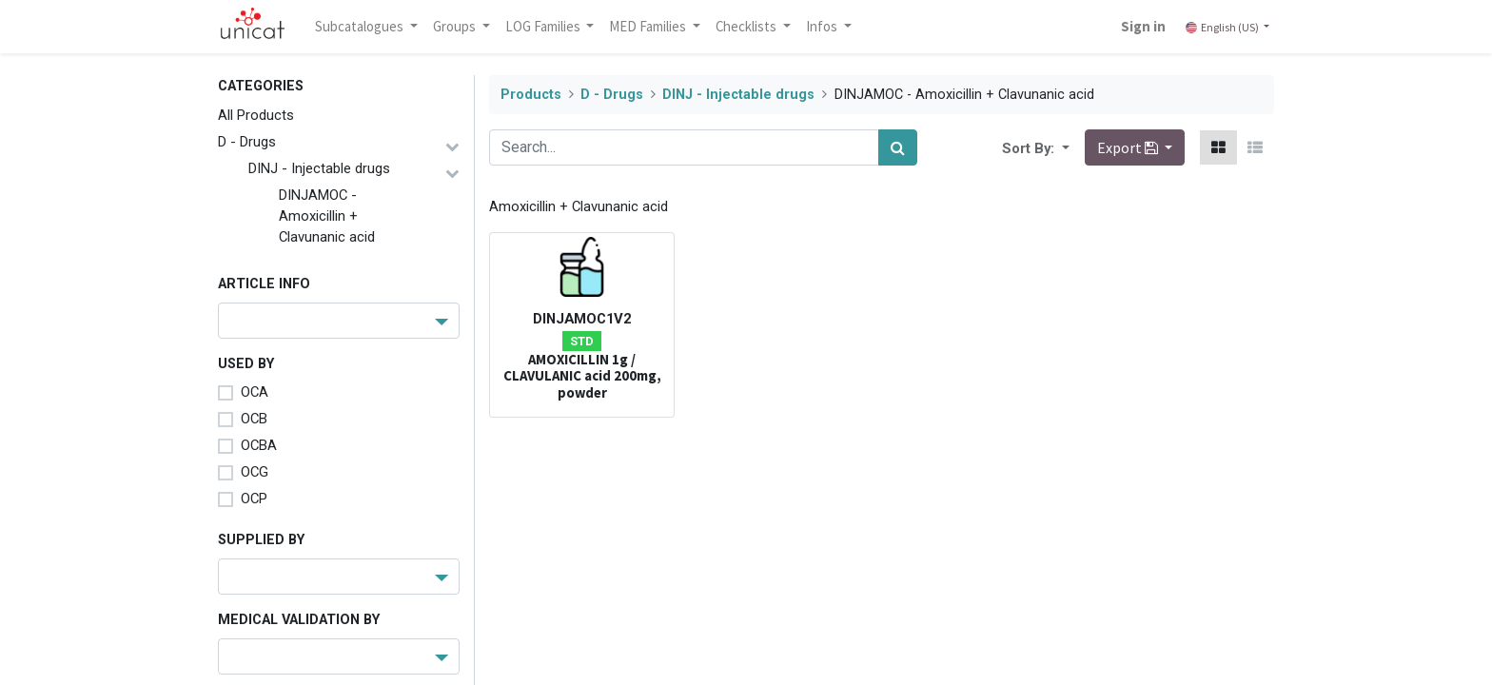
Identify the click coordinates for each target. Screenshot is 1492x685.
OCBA (259, 445)
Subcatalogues (360, 26)
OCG (254, 471)
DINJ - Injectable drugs (319, 168)
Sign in (1143, 26)
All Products (256, 115)
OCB (254, 418)
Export (1129, 147)
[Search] (897, 147)
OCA (254, 392)
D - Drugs (247, 141)
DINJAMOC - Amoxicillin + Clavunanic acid (327, 215)
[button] (1064, 147)
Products (531, 95)
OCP (254, 498)
